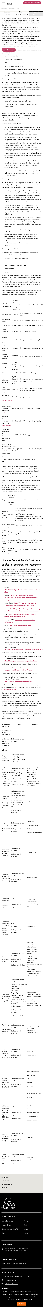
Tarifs (25, 1225)
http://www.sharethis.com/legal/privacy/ (18, 681)
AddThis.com (6, 413)
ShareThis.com (6, 425)
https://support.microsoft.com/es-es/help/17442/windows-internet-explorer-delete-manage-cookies (21, 597)
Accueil (3, 8)
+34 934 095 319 (11, 1276)
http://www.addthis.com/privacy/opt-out (18, 670)
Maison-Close (6, 1225)
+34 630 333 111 (24, 1276)
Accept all (9, 50)
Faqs (26, 1229)
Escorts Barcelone (7, 1221)
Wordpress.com (7, 400)
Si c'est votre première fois (9, 1229)
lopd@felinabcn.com (9, 689)
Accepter (21, 1304)
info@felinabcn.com (11, 1284)
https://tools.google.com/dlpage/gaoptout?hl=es (20, 661)
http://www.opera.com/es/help (20, 625)
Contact (26, 1233)
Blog (2, 1233)
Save (8, 55)
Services (26, 1221)
